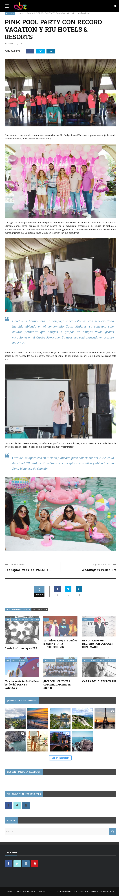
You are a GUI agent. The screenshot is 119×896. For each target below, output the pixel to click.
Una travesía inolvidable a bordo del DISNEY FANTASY (22, 684)
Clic (12, 13)
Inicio (42, 891)
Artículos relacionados (18, 609)
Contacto (10, 891)
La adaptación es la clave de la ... (28, 570)
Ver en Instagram (60, 758)
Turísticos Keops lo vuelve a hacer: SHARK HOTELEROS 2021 (60, 644)
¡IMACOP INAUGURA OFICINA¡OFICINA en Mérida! (57, 684)
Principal (60, 660)
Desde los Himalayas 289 (21, 648)
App (7, 13)
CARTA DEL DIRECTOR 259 (99, 681)
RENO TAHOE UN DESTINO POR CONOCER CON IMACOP (97, 644)
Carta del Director (97, 660)
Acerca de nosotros (27, 891)
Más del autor (40, 609)
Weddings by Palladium (99, 570)
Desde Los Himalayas (20, 620)
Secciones (35, 620)
